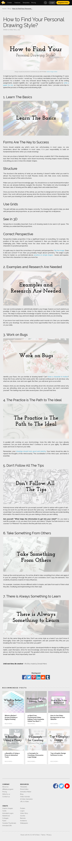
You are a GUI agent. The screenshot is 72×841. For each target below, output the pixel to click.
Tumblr (48, 677)
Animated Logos (7, 813)
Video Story (24, 813)
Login (52, 3)
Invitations (23, 821)
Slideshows (6, 816)
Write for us (6, 794)
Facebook (24, 677)
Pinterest (34, 677)
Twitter (29, 677)
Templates (23, 787)
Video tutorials (25, 796)
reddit (43, 677)
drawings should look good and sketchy (31, 451)
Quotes (22, 816)
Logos (22, 811)
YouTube (67, 786)
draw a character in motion (58, 377)
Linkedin (38, 677)
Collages (5, 818)
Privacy (49, 835)
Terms (43, 835)
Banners (23, 818)
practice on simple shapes (43, 255)
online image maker (52, 71)
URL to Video (24, 801)
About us (5, 787)
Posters (22, 808)
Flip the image (59, 250)
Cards (4, 811)
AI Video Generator (26, 799)
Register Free (63, 3)
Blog (21, 794)
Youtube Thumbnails (9, 823)
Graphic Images (7, 808)
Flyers (4, 821)
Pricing (4, 792)
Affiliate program (7, 789)
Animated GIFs (7, 825)
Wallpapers (24, 823)
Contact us (6, 796)
